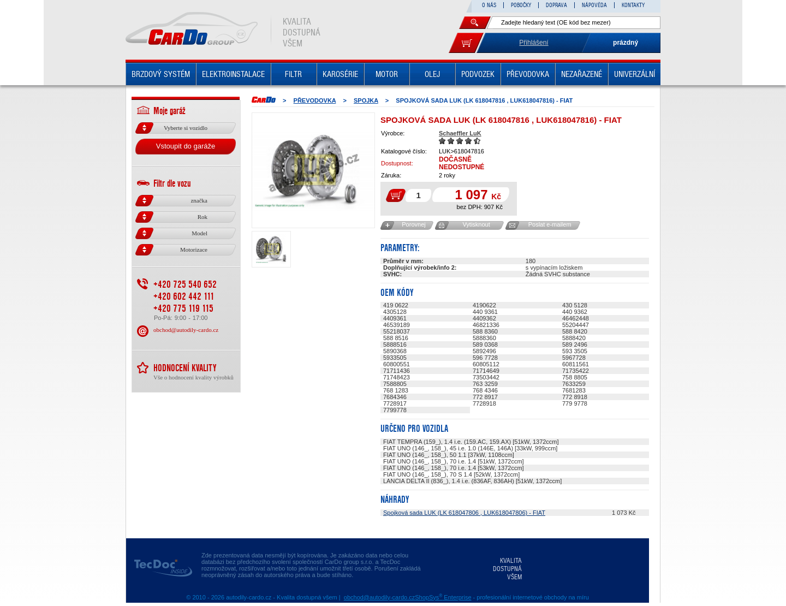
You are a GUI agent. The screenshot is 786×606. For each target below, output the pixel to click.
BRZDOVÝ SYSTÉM (161, 74)
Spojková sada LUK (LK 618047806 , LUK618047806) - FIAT (464, 512)
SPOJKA (366, 100)
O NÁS (489, 5)
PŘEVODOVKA (528, 74)
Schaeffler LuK (460, 133)
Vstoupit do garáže (185, 146)
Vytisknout (476, 224)
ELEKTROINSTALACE (233, 74)
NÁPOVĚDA (594, 5)
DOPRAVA (556, 5)
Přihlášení (533, 42)
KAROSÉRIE (340, 74)
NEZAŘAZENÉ (581, 74)
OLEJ (432, 74)
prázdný (625, 42)
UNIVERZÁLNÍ (634, 74)
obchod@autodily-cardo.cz (185, 329)
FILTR (293, 74)
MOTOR (387, 74)
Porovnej (413, 224)
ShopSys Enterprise (443, 597)
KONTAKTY (633, 5)
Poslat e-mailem (549, 224)
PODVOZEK (478, 74)
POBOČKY (521, 5)
